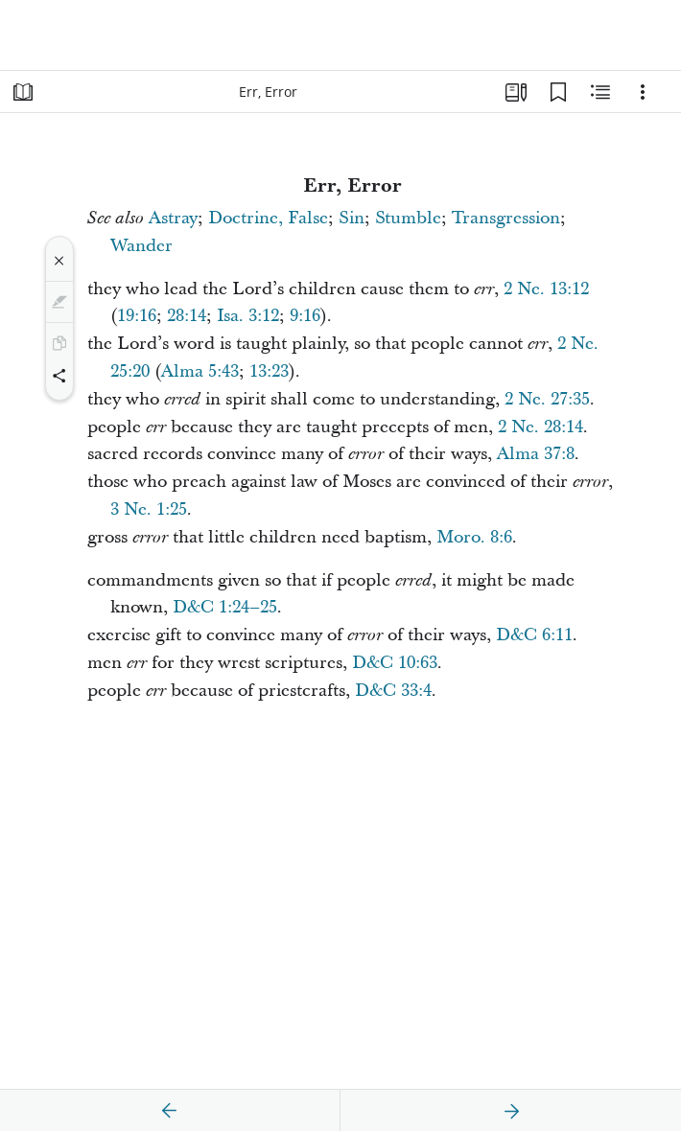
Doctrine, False (268, 218)
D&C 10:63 (394, 663)
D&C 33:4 (393, 691)
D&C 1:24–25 (225, 607)
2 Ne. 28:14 (540, 427)
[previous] (169, 1111)
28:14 (186, 316)
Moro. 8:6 (474, 537)
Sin (351, 218)
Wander (141, 246)
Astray (173, 218)
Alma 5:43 (200, 371)
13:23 (269, 371)
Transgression (506, 218)
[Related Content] (600, 92)
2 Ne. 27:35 (547, 399)
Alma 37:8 (536, 454)
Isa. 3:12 (248, 316)
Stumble (408, 218)
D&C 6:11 (534, 635)
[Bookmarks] (558, 92)
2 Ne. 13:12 (546, 289)
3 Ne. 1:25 (148, 509)
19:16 (136, 316)
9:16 (305, 316)
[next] (511, 1111)
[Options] (642, 92)
